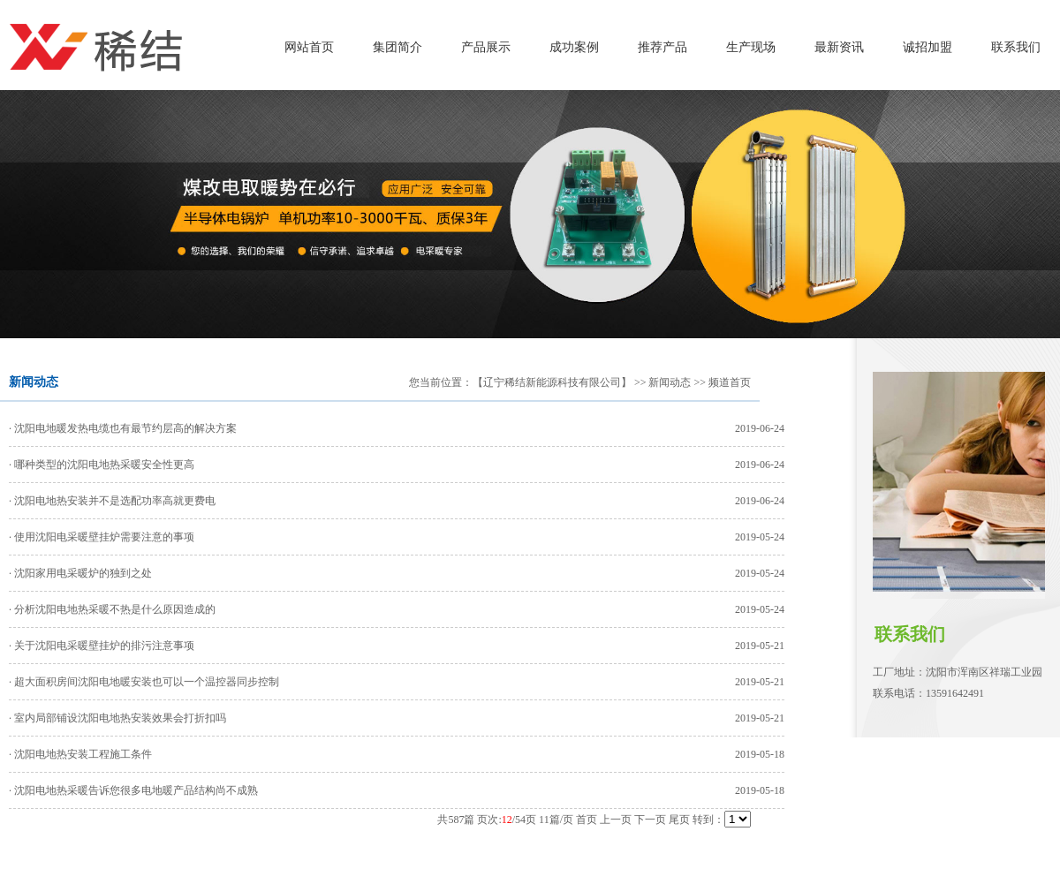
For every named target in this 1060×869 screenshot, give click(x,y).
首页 (586, 819)
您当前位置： (441, 382)
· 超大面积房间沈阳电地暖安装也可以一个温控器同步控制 (144, 682)
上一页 (616, 819)
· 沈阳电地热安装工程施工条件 (80, 754)
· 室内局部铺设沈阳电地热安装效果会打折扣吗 (117, 718)
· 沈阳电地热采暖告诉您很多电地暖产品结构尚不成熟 (133, 790)
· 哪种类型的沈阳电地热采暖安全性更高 (101, 464)
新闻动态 (669, 382)
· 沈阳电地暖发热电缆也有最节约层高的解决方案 (123, 428)
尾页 (679, 819)
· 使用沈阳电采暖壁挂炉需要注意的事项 (101, 537)
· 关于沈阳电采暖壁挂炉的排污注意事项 (101, 645)
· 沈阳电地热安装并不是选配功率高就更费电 (112, 501)
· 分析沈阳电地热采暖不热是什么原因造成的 (112, 609)
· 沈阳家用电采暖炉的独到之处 (80, 573)
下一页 (650, 819)
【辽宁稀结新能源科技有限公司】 (552, 382)
